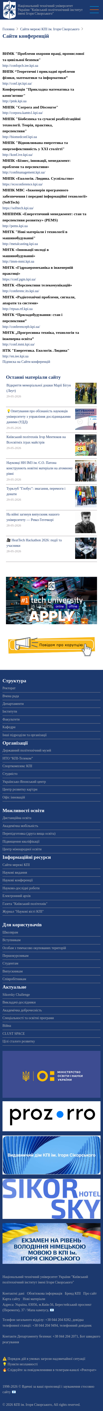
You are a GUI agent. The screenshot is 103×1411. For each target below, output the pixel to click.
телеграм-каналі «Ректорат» (75, 1370)
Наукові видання (14, 872)
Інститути (9, 711)
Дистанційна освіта (16, 818)
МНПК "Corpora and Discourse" (30, 107)
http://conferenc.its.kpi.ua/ (20, 291)
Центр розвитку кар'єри (19, 789)
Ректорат (8, 688)
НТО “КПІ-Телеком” (17, 758)
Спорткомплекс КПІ (17, 766)
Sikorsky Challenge (16, 995)
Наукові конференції (17, 880)
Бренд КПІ (73, 1293)
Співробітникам (14, 979)
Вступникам (11, 940)
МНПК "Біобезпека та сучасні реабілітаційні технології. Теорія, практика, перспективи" (41, 125)
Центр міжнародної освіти (22, 849)
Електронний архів (16, 896)
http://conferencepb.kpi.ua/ (21, 327)
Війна (6, 1026)
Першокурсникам (15, 956)
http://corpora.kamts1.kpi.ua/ (22, 113)
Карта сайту (11, 1299)
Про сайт (90, 1293)
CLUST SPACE (13, 1033)
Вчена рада (10, 696)
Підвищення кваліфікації (21, 841)
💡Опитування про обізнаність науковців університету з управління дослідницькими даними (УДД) (38, 416)
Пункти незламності (23, 1364)
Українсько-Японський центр (24, 782)
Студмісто (9, 774)
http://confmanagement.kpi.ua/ (23, 172)
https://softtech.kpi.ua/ (18, 208)
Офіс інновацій (13, 797)
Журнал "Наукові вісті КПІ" (23, 911)
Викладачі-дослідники (19, 1002)
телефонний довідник (75, 1325)
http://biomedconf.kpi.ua (19, 137)
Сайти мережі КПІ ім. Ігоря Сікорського (49, 29)
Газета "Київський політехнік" (25, 904)
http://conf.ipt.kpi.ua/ (17, 83)
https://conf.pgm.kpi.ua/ (19, 279)
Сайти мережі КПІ (16, 865)
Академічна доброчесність (22, 1010)
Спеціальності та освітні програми (28, 1018)
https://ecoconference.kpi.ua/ (22, 184)
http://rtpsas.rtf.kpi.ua (17, 309)
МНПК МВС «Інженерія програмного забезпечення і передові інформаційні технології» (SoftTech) (44, 196)
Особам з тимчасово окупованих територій (34, 948)
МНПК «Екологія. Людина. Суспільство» (38, 178)
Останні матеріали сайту (33, 377)
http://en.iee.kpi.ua (15, 356)
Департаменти (13, 704)
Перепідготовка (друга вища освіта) (28, 833)
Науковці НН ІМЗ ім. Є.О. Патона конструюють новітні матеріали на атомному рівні (39, 468)
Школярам (10, 932)
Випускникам (12, 971)
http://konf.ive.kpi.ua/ (17, 155)
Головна (8, 29)
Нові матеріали (34, 1299)
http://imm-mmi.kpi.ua (18, 261)
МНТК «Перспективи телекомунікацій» (37, 285)
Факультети (11, 719)
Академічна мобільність (20, 826)
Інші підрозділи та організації (24, 735)
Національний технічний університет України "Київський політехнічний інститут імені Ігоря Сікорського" (50, 9)
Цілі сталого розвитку (18, 1041)
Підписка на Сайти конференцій (26, 362)
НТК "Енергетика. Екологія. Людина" (35, 350)
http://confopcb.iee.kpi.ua (20, 66)
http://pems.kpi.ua (15, 226)
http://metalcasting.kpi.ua (20, 244)
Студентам (10, 963)
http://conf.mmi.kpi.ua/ (18, 344)
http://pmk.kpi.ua (14, 101)
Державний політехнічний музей (26, 750)
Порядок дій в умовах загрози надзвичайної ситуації (46, 1359)
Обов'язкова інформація (44, 1293)
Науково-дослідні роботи (21, 888)
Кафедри (8, 727)
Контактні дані (13, 1293)
